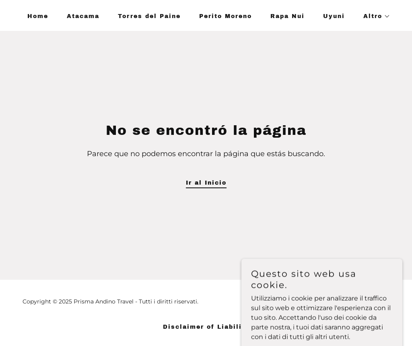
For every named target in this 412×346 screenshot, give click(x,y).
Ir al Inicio (206, 183)
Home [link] (37, 16)
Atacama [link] (83, 16)
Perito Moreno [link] (225, 16)
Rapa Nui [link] (287, 16)
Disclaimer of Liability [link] (206, 327)
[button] (374, 16)
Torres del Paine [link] (149, 16)
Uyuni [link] (334, 16)
